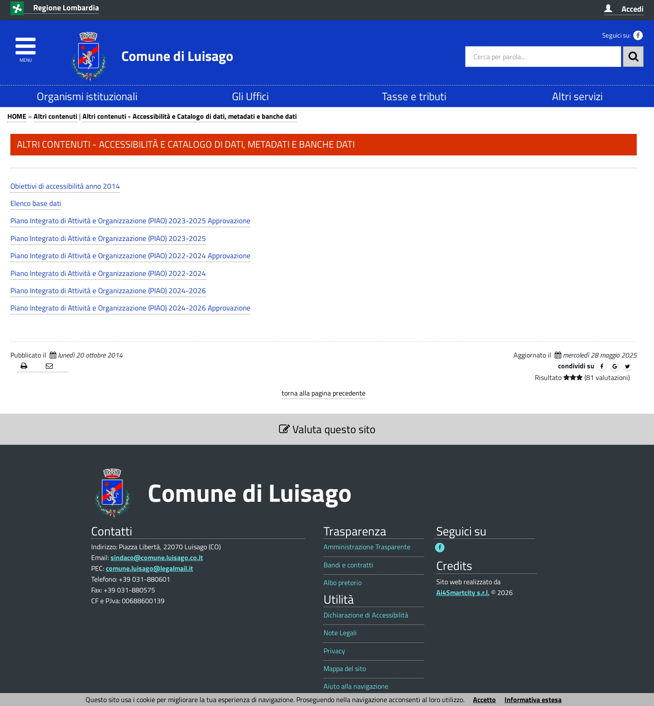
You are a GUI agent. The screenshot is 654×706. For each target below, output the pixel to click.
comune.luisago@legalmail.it (149, 568)
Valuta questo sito (327, 429)
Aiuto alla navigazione (356, 686)
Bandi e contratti (348, 565)
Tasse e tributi (414, 96)
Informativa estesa (533, 699)
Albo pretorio (343, 583)
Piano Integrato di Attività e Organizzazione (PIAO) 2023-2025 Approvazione (130, 220)
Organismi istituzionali (87, 96)
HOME (16, 116)
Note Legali (340, 633)
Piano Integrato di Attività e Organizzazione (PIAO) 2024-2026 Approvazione (130, 307)
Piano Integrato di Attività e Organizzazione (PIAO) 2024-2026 (108, 290)
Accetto (484, 699)
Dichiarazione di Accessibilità (366, 615)
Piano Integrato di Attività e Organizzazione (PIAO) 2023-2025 (108, 238)
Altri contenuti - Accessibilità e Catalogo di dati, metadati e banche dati (190, 116)
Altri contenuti (55, 116)
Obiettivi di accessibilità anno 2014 (65, 186)
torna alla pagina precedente (323, 393)
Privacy (334, 651)
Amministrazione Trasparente (367, 547)
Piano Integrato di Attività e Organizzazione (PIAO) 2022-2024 (108, 273)
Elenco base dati (35, 203)
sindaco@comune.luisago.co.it (157, 557)
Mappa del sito (345, 669)
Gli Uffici (250, 96)
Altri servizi (577, 96)
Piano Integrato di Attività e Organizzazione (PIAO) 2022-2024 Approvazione (130, 255)
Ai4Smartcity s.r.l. (462, 592)
